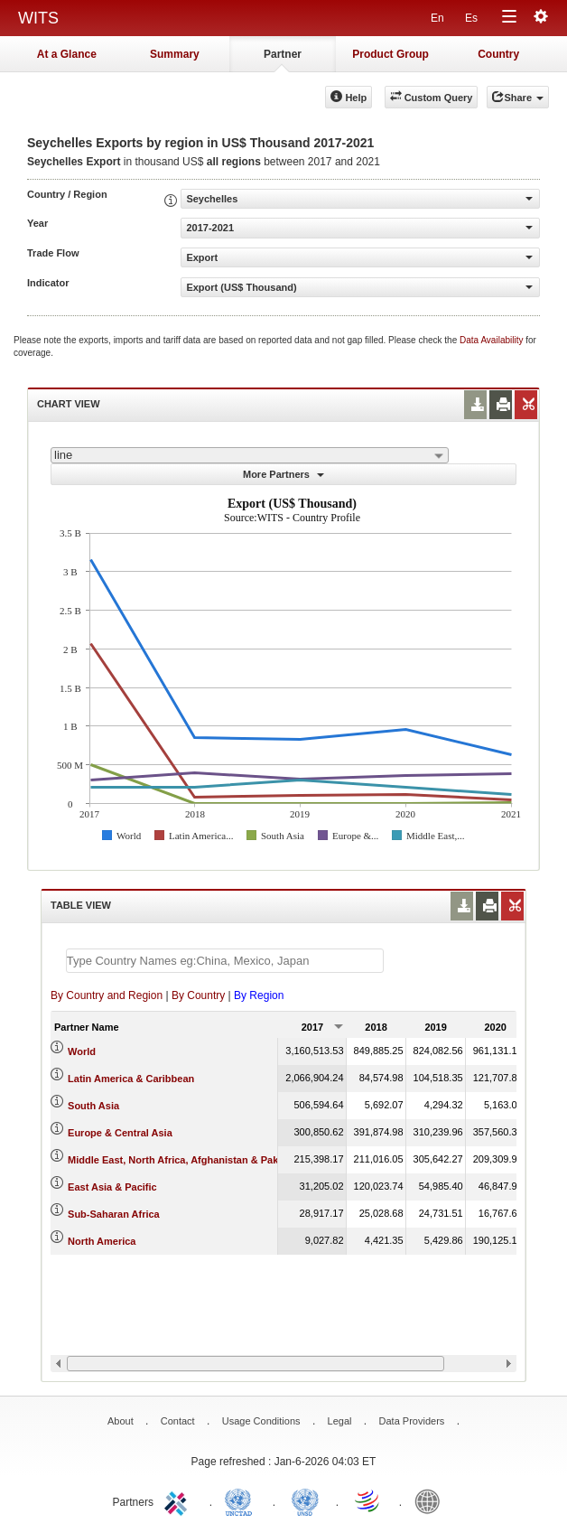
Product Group (390, 54)
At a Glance (67, 54)
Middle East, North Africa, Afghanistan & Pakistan (185, 1159)
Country (498, 54)
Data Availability (492, 340)
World (82, 1051)
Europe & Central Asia (120, 1132)
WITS (38, 18)
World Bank (432, 1500)
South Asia (93, 1105)
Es (471, 18)
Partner (283, 54)
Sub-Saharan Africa (114, 1214)
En (437, 18)
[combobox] (250, 455)
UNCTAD (242, 1500)
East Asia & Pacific (112, 1187)
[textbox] (225, 960)
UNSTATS (305, 1500)
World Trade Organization (368, 1500)
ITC (179, 1500)
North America (101, 1241)
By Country (198, 995)
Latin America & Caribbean (131, 1078)
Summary (175, 54)
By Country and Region (107, 995)
